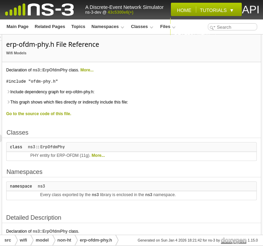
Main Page (17, 26)
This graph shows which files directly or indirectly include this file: (129, 130)
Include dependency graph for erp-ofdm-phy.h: (130, 113)
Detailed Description (206, 68)
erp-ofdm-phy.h (96, 240)
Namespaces (107, 26)
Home (182, 10)
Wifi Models (102, 62)
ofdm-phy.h (128, 98)
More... (98, 87)
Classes (142, 26)
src (7, 240)
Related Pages (50, 26)
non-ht (64, 240)
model (42, 240)
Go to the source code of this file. (124, 146)
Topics (78, 26)
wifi (23, 240)
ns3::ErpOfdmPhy (135, 79)
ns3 (127, 226)
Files (168, 26)
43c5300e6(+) (121, 12)
